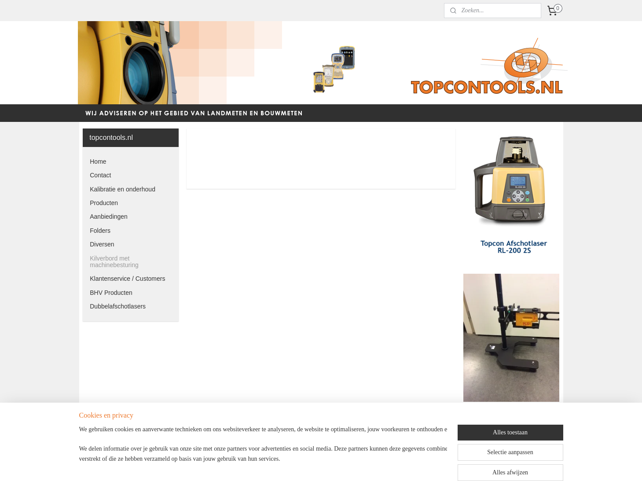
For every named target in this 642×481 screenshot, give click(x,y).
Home (98, 161)
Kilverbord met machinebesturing (114, 261)
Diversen (102, 244)
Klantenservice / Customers (127, 278)
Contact (100, 175)
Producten (104, 202)
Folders (100, 230)
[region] (263, 451)
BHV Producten (111, 292)
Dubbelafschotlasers (118, 306)
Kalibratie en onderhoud (122, 189)
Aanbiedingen (109, 216)
